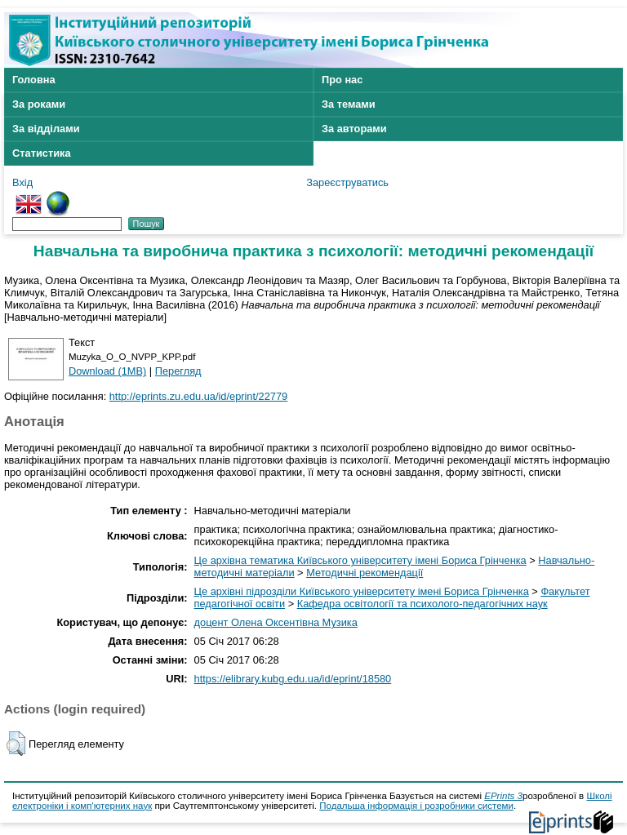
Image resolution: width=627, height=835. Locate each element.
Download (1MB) (107, 371)
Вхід (22, 182)
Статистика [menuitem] (41, 153)
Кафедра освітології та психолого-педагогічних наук (422, 603)
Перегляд (178, 371)
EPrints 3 (503, 796)
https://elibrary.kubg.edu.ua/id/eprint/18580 (293, 679)
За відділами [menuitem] (46, 128)
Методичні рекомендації (364, 572)
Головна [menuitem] (34, 79)
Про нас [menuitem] (342, 79)
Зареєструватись (347, 182)
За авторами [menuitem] (354, 128)
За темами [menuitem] (349, 104)
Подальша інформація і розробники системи (416, 806)
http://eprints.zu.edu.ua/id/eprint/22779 (198, 396)
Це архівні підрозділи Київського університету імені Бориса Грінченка (361, 591)
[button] (16, 743)
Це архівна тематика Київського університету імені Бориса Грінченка (360, 560)
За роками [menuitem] (38, 104)
